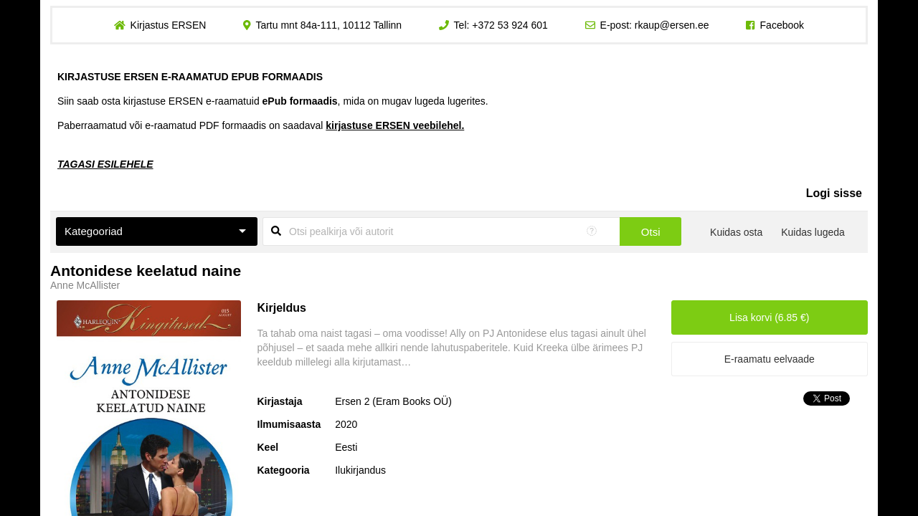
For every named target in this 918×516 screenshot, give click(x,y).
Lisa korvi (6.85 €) (769, 317)
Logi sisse (834, 193)
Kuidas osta (736, 232)
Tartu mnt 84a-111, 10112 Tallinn (328, 25)
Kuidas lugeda (813, 232)
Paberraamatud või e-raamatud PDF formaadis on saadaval (260, 125)
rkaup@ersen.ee (672, 25)
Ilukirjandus (360, 470)
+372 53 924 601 (510, 25)
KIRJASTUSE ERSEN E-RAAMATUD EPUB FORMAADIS (190, 76)
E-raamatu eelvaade (769, 359)
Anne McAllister (85, 285)
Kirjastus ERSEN (168, 25)
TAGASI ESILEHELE (105, 164)
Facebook (782, 25)
